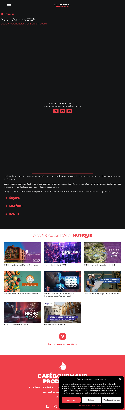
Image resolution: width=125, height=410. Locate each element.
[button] (120, 379)
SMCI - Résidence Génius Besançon (21, 265)
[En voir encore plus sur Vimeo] (62, 336)
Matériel (16, 206)
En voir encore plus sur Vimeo (62, 344)
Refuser (91, 400)
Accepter (71, 400)
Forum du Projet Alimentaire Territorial (22, 293)
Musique (10, 14)
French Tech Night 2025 (55, 265)
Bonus (14, 214)
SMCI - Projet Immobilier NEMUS (99, 265)
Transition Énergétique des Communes (102, 293)
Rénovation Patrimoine (55, 324)
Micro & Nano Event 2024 (16, 324)
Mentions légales (84, 405)
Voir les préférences (111, 400)
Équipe (14, 198)
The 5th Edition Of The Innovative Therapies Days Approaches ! (60, 295)
